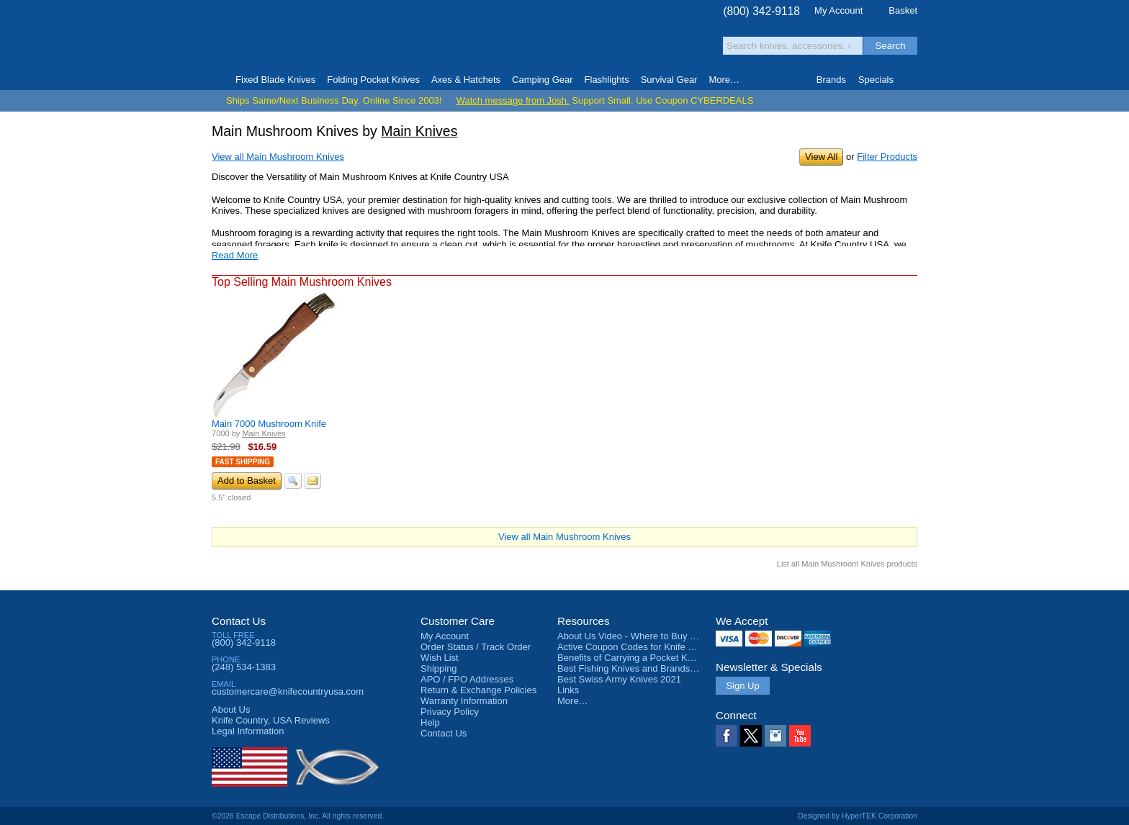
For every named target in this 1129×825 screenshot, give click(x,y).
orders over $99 (516, 43)
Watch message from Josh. (513, 100)
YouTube (800, 736)
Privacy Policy (449, 711)
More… (572, 700)
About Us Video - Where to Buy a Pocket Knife (653, 636)
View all (278, 156)
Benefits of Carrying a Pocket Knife (630, 657)
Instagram (775, 736)
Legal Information (248, 731)
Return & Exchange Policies (478, 690)
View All (821, 156)
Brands (831, 79)
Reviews (271, 720)
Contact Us (239, 621)
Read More (235, 255)
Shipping (438, 668)
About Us (231, 709)
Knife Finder (911, 80)
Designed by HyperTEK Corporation (857, 816)
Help (430, 722)
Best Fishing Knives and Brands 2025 (635, 668)
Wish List (439, 657)
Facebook (726, 736)
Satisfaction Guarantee (436, 39)
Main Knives (419, 131)
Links (568, 690)
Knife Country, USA (272, 37)
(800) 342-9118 (761, 11)
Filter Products (887, 156)
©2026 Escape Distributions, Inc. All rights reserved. (298, 816)
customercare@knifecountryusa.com (288, 691)
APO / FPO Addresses (466, 679)
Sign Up (742, 685)
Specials (876, 79)
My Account (838, 10)
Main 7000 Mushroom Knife (269, 423)
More (724, 79)
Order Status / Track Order (475, 646)
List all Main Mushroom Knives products (847, 563)
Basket (903, 10)
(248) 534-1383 (244, 667)
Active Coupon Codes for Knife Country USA (649, 646)
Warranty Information (464, 700)
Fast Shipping (242, 462)
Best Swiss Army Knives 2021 (619, 679)
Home (218, 80)
